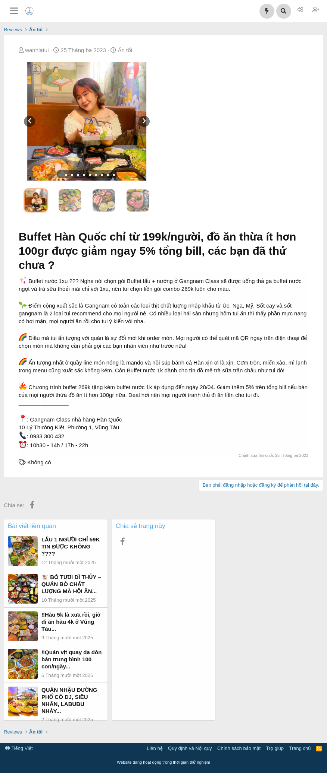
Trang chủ (300, 748)
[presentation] (29, 121)
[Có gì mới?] (266, 11)
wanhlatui (37, 50)
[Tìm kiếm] (283, 11)
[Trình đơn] (14, 11)
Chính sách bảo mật (239, 748)
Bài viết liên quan (32, 525)
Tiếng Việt (19, 748)
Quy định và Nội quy (190, 748)
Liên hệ (154, 748)
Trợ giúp (275, 748)
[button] (60, 175)
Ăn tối (125, 50)
